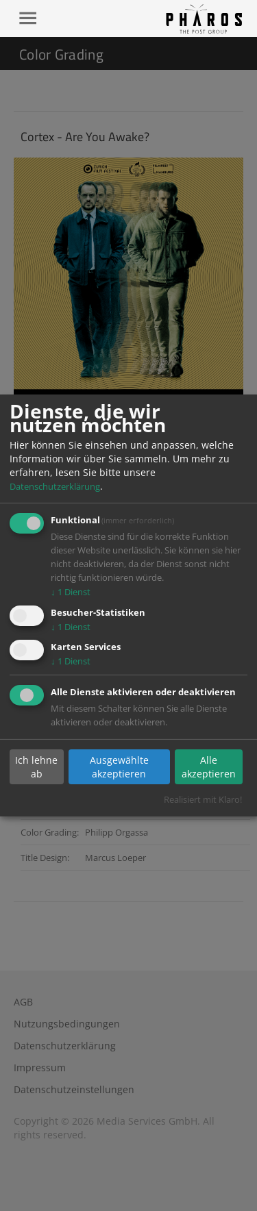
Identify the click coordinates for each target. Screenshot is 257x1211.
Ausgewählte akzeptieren (119, 766)
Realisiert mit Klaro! (203, 799)
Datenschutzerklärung (55, 486)
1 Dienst (70, 592)
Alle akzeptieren (209, 766)
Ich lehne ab (36, 766)
